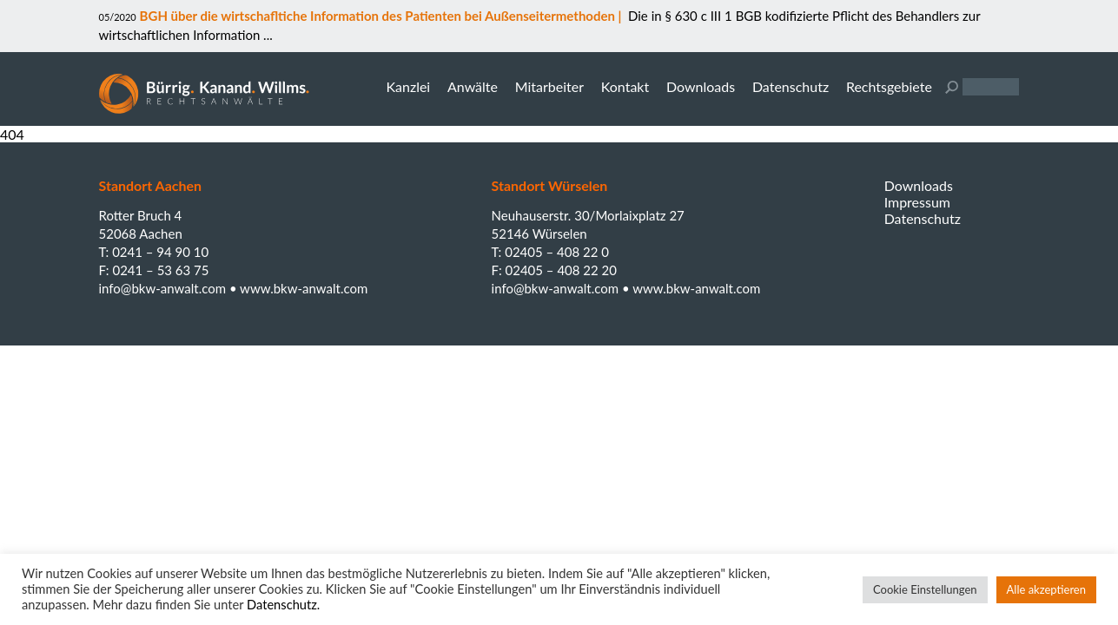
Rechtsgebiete (889, 86)
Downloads (700, 86)
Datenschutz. (283, 604)
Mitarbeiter (549, 86)
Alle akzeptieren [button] (1046, 589)
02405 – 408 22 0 (557, 252)
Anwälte (472, 86)
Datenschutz (790, 86)
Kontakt (625, 86)
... (266, 35)
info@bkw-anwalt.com (164, 288)
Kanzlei (408, 86)
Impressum (917, 202)
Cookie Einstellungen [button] (925, 589)
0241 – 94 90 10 (160, 252)
